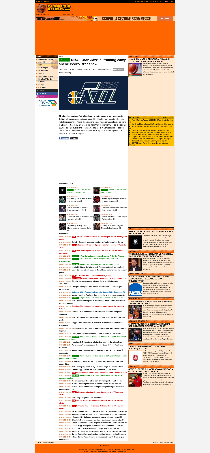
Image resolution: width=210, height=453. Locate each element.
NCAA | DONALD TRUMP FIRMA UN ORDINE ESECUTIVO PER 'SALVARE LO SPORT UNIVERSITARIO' (148, 279)
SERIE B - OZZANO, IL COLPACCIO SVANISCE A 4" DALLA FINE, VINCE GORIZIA (150, 370)
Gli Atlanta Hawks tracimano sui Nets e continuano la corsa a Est (96, 420)
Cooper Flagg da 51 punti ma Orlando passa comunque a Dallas (96, 426)
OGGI (165, 117)
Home (38, 56)
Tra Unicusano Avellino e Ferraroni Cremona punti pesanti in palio (97, 381)
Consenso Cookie (157, 442)
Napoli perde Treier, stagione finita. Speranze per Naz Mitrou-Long (97, 342)
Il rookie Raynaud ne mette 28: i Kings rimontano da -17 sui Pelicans (98, 414)
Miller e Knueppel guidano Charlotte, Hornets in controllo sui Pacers (98, 431)
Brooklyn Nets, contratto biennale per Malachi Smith (95, 264)
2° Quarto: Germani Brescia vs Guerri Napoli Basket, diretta (153, 137)
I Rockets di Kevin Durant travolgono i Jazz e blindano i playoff (96, 417)
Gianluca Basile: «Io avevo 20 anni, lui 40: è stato (149, 141)
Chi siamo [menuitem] (41, 87)
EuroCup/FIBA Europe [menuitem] (45, 79)
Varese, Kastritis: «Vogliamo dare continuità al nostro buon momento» (99, 295)
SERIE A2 (132, 344)
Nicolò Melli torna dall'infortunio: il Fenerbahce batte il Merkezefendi (98, 267)
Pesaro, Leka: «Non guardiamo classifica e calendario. (151, 134)
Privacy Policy (168, 442)
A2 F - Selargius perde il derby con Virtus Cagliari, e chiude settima (97, 367)
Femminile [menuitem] (41, 82)
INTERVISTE (133, 251)
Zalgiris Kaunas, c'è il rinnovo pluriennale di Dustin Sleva (97, 298)
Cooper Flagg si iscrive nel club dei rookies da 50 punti (93, 370)
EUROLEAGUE (134, 299)
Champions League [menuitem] (44, 76)
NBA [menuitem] (39, 65)
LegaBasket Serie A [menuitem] (44, 59)
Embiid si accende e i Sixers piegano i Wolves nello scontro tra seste (98, 423)
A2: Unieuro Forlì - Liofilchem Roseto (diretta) (91, 276)
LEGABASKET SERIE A (138, 321)
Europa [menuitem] (40, 85)
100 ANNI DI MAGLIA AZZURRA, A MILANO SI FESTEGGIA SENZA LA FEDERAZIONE (149, 60)
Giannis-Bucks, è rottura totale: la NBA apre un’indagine (151, 139)
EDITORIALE (134, 56)
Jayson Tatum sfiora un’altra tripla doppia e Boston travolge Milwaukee (99, 434)
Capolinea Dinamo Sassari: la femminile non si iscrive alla (152, 124)
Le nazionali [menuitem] (42, 71)
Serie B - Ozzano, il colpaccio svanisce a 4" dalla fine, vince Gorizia (97, 242)
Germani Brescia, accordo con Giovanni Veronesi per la (151, 132)
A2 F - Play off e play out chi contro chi (87, 398)
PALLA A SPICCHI (136, 274)
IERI (171, 117)
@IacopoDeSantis (104, 69)
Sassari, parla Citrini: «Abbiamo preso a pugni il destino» (99, 278)
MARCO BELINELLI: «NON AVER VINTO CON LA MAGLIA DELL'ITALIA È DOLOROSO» (150, 255)
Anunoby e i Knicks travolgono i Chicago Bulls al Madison (94, 428)
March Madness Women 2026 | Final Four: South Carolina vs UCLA (99, 373)
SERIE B (132, 366)
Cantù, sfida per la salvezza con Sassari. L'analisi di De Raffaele (96, 334)
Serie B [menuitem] (40, 73)
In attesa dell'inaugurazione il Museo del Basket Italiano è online (96, 384)
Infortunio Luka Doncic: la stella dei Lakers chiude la (150, 130)
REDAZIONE (105, 446)
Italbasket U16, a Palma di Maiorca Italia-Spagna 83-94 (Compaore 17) (98, 292)
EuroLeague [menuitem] (42, 68)
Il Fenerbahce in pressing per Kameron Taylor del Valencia (98, 256)
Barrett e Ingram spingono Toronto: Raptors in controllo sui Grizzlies (98, 411)
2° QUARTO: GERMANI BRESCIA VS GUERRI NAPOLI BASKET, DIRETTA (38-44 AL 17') (149, 325)
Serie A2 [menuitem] (40, 62)
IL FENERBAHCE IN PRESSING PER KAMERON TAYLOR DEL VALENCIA (150, 302)
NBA (131, 229)
